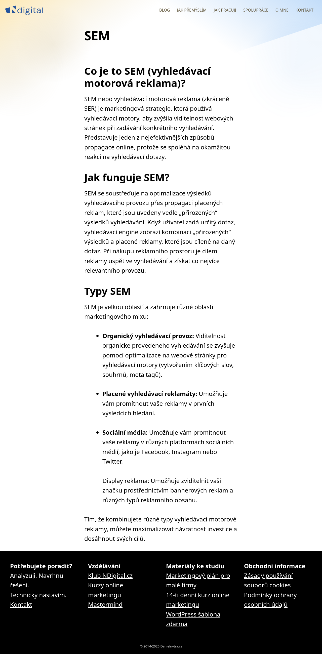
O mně (282, 10)
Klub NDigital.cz (110, 575)
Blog (164, 10)
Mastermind (105, 604)
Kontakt (304, 10)
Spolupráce (255, 10)
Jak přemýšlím (192, 10)
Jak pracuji (225, 10)
